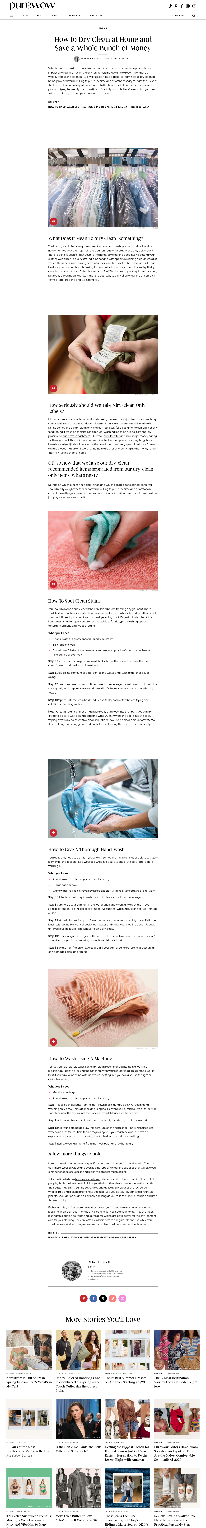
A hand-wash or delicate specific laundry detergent (83, 639)
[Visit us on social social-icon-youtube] (194, 6)
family (56, 16)
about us (96, 16)
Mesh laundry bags (64, 1092)
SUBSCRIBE (177, 15)
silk (71, 1168)
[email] (122, 1298)
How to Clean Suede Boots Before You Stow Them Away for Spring (92, 1238)
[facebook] (93, 1298)
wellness (75, 16)
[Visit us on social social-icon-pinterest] (176, 6)
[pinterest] (53, 221)
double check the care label (89, 609)
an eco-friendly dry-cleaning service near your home (101, 1212)
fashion (103, 28)
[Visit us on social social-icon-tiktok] (170, 6)
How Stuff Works (108, 271)
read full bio (93, 1279)
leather (96, 1168)
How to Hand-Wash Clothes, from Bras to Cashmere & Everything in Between (99, 107)
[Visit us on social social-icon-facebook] (181, 6)
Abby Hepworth (92, 59)
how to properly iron (87, 1179)
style (25, 16)
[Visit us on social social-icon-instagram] (188, 6)
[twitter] (103, 1298)
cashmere (54, 1168)
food (40, 16)
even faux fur (112, 436)
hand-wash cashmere (76, 436)
